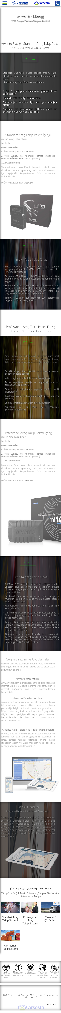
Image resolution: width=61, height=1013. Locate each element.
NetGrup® (52, 1004)
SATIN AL (30, 59)
